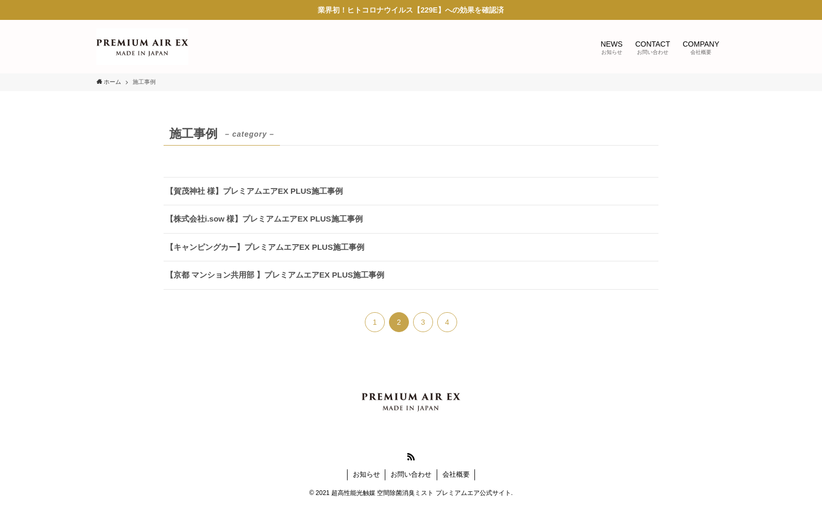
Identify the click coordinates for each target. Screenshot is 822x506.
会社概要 (456, 474)
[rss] (411, 456)
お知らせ (366, 474)
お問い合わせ (411, 474)
